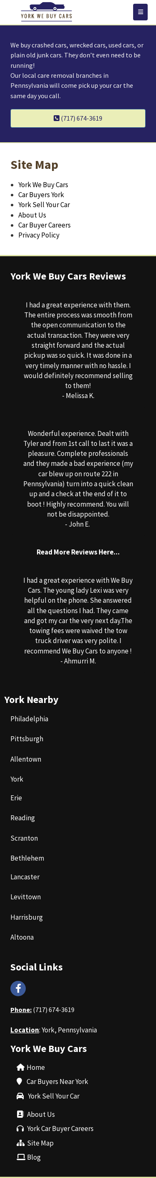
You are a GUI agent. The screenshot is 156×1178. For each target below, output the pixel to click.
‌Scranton (24, 838)
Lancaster (25, 876)
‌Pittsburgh (26, 738)
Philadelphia (29, 718)
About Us (32, 215)
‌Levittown (25, 896)
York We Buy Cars (43, 184)
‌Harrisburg (26, 917)
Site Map (40, 1143)
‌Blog (34, 1157)
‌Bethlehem (27, 858)
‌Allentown (25, 759)
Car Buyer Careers (44, 225)
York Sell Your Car (45, 204)
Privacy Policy (38, 235)
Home (36, 1067)
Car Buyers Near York (57, 1081)
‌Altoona (22, 937)
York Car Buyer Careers (60, 1128)
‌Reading (22, 817)
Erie (16, 797)
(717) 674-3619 (53, 1009)
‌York (16, 779)
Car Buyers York (41, 194)
